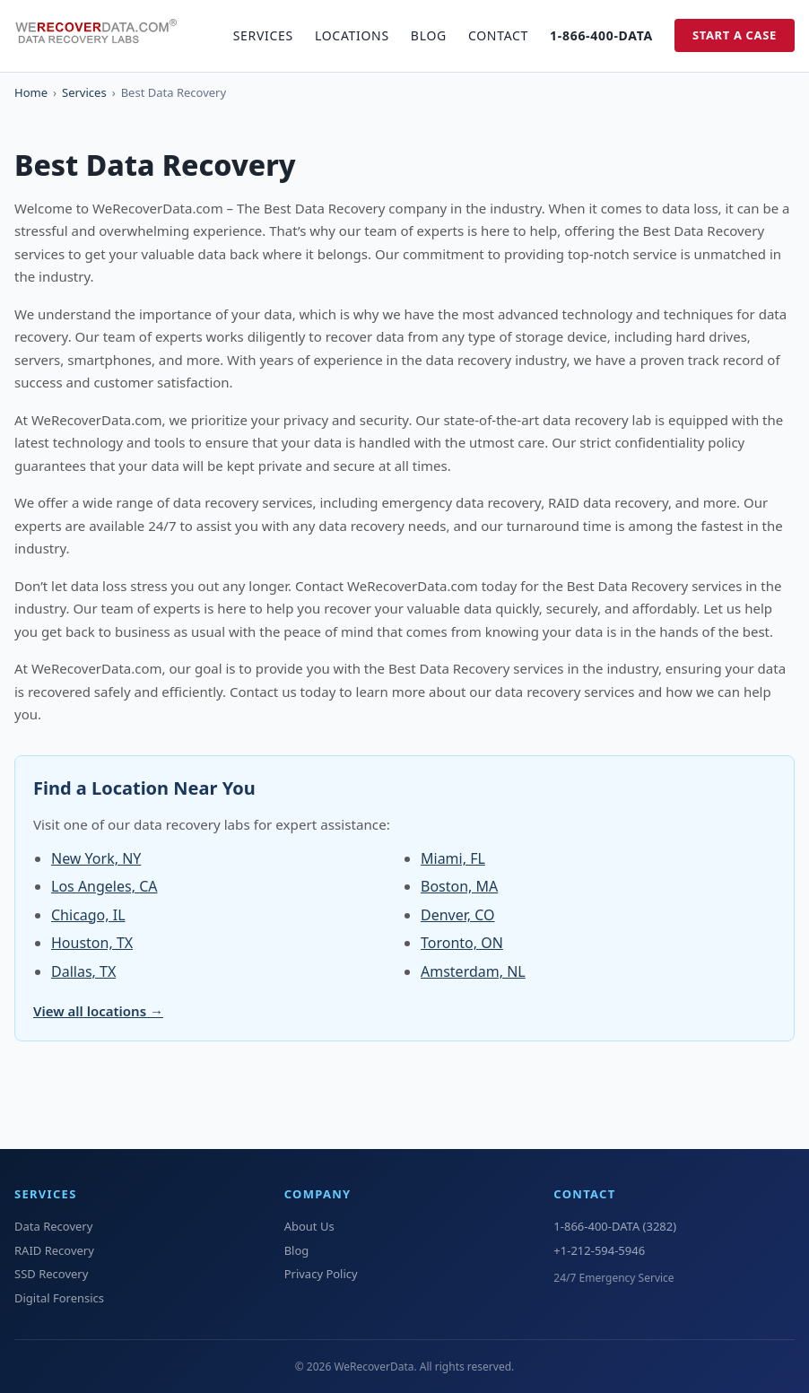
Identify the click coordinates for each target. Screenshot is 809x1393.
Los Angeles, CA (104, 886)
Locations (352, 35)
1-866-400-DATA (601, 35)
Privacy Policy (321, 1274)
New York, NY (96, 858)
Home (31, 92)
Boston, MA (459, 886)
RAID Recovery (54, 1250)
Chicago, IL (88, 915)
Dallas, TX (83, 971)
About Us (309, 1226)
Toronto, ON (462, 943)
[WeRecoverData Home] (104, 36)
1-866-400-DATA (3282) (614, 1226)
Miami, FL (453, 858)
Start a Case (734, 35)
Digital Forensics (59, 1298)
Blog (429, 35)
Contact (498, 35)
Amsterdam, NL (473, 971)
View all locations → (98, 1011)
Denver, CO (458, 915)
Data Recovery (53, 1226)
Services (263, 35)
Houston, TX (92, 943)
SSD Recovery (51, 1274)
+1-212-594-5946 (599, 1250)
